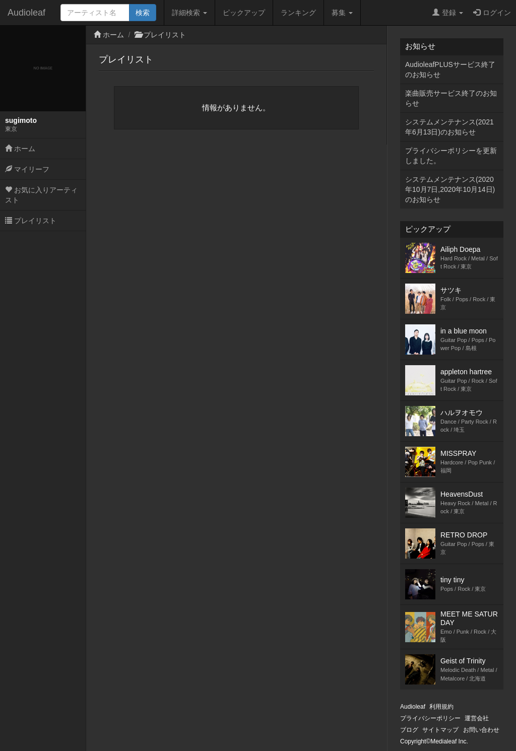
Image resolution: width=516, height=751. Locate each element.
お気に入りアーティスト (41, 195)
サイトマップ (440, 729)
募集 (342, 13)
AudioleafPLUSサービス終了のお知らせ (450, 69)
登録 (447, 13)
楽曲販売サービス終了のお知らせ (451, 98)
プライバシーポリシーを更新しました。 (451, 156)
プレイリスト (30, 221)
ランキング (298, 13)
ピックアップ (244, 13)
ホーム (20, 149)
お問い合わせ (481, 729)
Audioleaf (26, 13)
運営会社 (477, 718)
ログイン (492, 13)
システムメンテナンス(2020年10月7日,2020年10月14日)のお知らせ (450, 189)
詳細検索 (189, 13)
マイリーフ (27, 169)
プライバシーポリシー (430, 718)
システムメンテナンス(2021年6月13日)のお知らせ (449, 127)
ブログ (409, 729)
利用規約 (441, 706)
